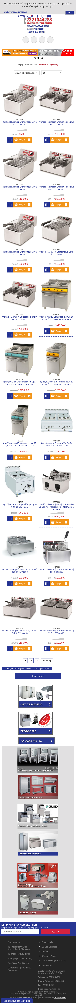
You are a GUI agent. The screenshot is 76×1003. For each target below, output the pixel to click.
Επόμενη (47, 660)
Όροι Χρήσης (14, 942)
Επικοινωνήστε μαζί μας (16, 1000)
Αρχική (20, 65)
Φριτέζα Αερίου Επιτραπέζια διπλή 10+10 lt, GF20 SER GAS (56, 444)
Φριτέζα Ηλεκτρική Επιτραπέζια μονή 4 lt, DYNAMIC (20, 123)
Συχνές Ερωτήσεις (50, 947)
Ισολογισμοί (46, 965)
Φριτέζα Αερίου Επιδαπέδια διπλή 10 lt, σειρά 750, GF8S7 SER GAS (56, 318)
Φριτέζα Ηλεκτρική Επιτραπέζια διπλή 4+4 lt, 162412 (56, 570)
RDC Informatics (60, 998)
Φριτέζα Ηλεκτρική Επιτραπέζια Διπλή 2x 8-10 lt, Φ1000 (19, 570)
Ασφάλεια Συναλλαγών (18, 963)
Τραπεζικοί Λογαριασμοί (19, 954)
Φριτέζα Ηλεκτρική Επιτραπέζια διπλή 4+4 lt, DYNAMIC (56, 123)
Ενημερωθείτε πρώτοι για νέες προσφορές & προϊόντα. (25, 927)
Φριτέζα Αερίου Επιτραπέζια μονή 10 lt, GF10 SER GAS (20, 505)
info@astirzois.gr (52, 989)
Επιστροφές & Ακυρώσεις (20, 958)
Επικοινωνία (47, 942)
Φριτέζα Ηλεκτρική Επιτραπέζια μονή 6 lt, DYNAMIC (20, 188)
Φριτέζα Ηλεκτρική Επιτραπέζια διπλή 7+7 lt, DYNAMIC (19, 631)
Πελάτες (45, 951)
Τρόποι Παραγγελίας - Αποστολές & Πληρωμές (19, 948)
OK (69, 13)
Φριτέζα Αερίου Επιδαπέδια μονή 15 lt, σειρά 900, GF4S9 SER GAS (19, 444)
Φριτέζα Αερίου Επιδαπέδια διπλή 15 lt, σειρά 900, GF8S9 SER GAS (20, 382)
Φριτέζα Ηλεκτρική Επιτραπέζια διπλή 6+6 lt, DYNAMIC (19, 318)
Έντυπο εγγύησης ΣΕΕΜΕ (53, 960)
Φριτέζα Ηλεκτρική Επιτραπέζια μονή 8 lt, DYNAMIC (20, 253)
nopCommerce (24, 998)
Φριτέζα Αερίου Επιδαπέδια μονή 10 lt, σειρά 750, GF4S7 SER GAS (56, 382)
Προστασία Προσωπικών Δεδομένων (19, 968)
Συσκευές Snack (31, 65)
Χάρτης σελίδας (48, 956)
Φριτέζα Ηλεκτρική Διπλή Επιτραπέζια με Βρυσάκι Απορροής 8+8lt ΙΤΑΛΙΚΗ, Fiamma (56, 507)
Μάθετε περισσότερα (15, 12)
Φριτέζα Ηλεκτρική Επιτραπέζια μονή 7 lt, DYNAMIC (56, 253)
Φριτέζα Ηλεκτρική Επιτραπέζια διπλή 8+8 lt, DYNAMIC (56, 188)
